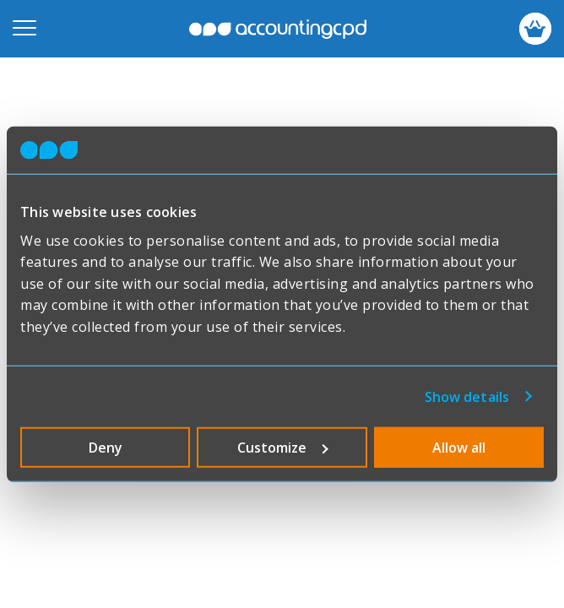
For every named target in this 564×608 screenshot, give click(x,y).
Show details (467, 396)
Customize (282, 446)
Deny (105, 446)
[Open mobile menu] (24, 28)
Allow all (458, 446)
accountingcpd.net (277, 29)
